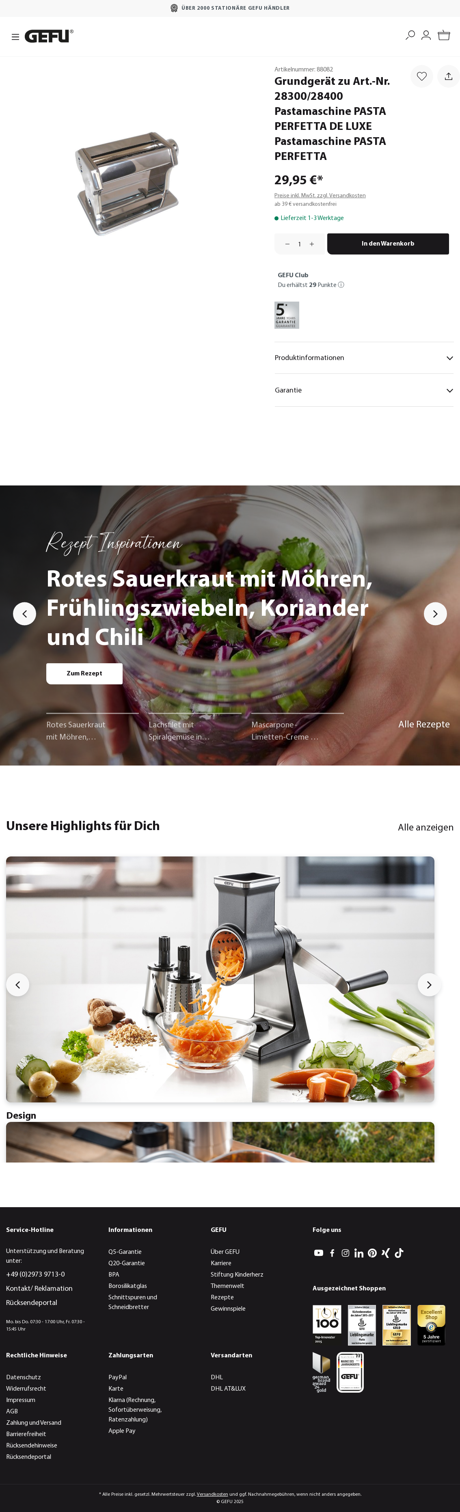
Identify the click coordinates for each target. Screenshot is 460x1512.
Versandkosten (212, 1494)
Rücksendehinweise (31, 1446)
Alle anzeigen (426, 828)
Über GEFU (225, 1252)
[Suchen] (410, 34)
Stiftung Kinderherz (237, 1275)
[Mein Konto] (426, 34)
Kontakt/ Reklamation (39, 1289)
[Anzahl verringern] (284, 244)
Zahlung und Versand (33, 1423)
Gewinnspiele (228, 1309)
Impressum (20, 1400)
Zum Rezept (84, 674)
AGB (12, 1411)
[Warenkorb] (444, 36)
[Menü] (13, 36)
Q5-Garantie (125, 1252)
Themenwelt (227, 1286)
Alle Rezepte (424, 725)
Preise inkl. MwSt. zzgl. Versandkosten (320, 196)
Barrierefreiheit (26, 1434)
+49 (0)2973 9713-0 (35, 1275)
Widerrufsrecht (26, 1389)
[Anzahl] (299, 244)
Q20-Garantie (126, 1263)
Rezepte (222, 1297)
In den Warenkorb (388, 244)
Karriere (221, 1263)
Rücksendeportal (31, 1303)
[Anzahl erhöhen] (315, 244)
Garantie (364, 390)
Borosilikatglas (127, 1286)
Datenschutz (23, 1377)
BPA (113, 1275)
